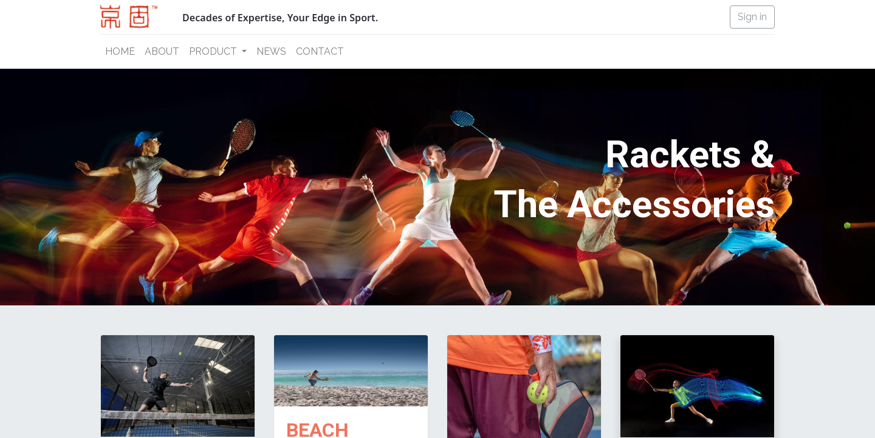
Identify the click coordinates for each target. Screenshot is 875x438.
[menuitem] (120, 52)
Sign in (752, 17)
